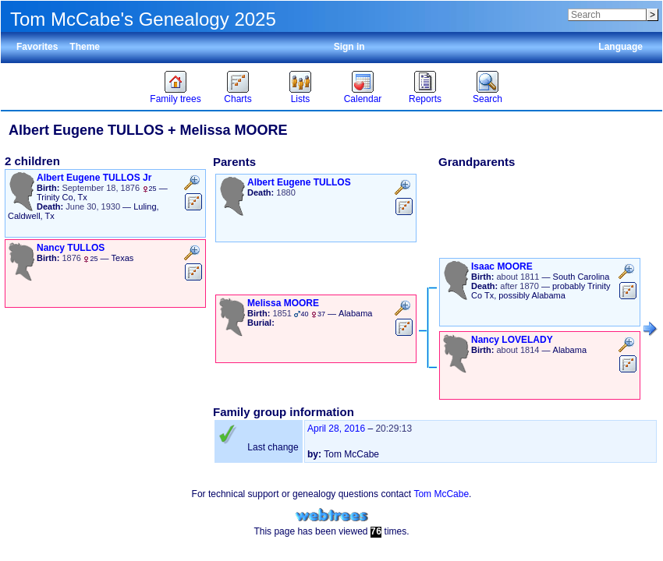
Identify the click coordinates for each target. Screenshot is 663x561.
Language (620, 46)
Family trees (175, 99)
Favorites (37, 46)
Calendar (363, 99)
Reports (425, 99)
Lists (300, 99)
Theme (84, 46)
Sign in (349, 46)
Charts (237, 99)
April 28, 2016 (336, 428)
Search (487, 99)
